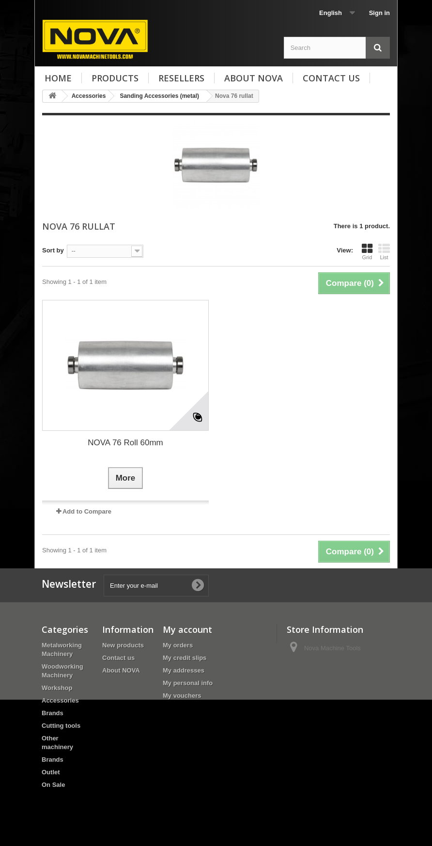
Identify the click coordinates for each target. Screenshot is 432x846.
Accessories (60, 700)
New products (123, 645)
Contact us (331, 78)
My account (187, 629)
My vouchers (182, 695)
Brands (52, 713)
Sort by (53, 250)
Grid (367, 251)
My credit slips (184, 657)
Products (115, 78)
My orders (178, 645)
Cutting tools (61, 725)
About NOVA (253, 78)
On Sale (53, 784)
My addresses (183, 670)
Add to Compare (86, 511)
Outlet (51, 772)
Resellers (181, 78)
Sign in (379, 12)
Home (58, 78)
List (384, 251)
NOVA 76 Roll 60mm (125, 442)
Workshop (57, 687)
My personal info (188, 683)
